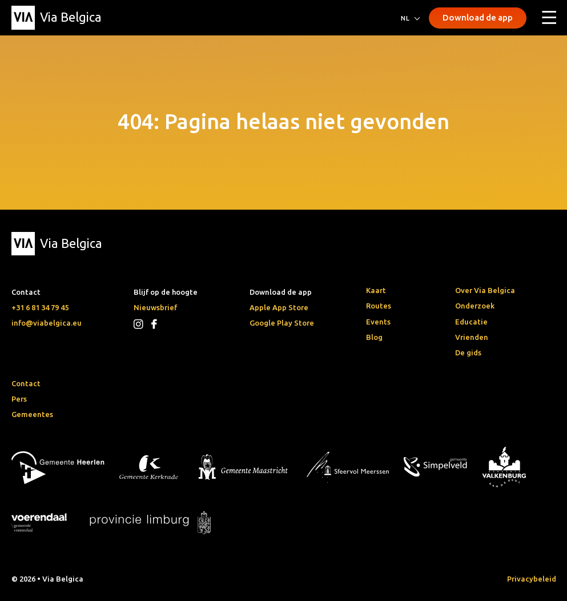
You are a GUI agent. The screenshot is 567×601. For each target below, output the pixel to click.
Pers (19, 399)
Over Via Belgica (485, 290)
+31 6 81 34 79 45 (40, 307)
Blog (374, 337)
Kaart (376, 290)
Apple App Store (279, 307)
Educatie (471, 322)
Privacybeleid (531, 579)
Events (378, 322)
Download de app (478, 17)
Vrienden (471, 337)
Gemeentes (32, 414)
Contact (26, 383)
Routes (378, 306)
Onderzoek (474, 306)
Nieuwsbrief (155, 307)
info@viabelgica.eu (46, 323)
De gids (468, 352)
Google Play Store (282, 323)
